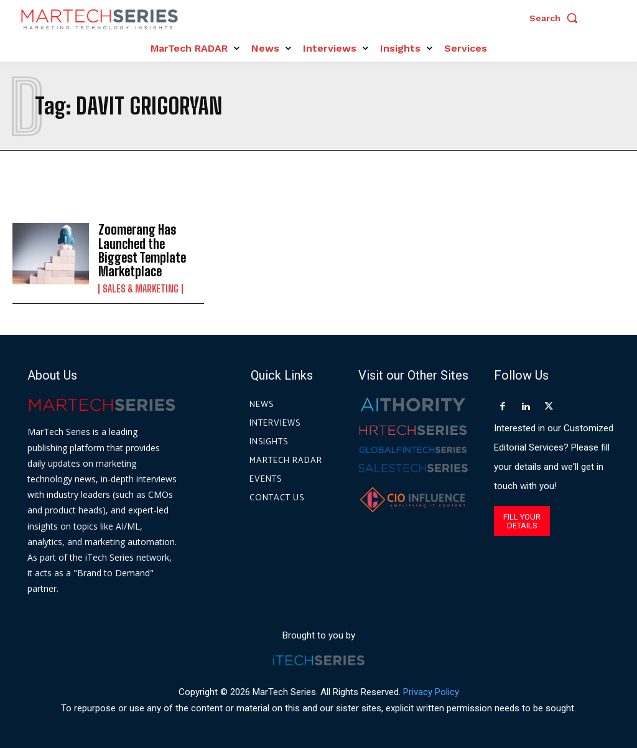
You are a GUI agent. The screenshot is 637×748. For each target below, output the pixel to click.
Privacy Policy (431, 691)
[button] (556, 18)
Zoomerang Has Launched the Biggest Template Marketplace (141, 250)
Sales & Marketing (141, 287)
